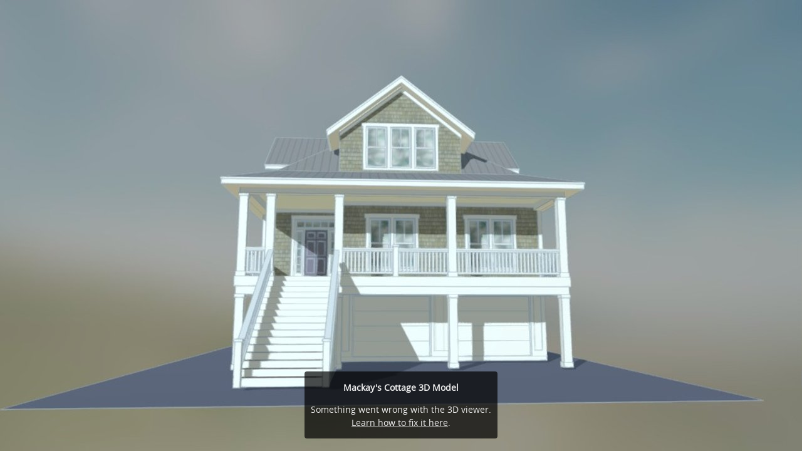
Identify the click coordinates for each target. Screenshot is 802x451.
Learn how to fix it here (400, 422)
